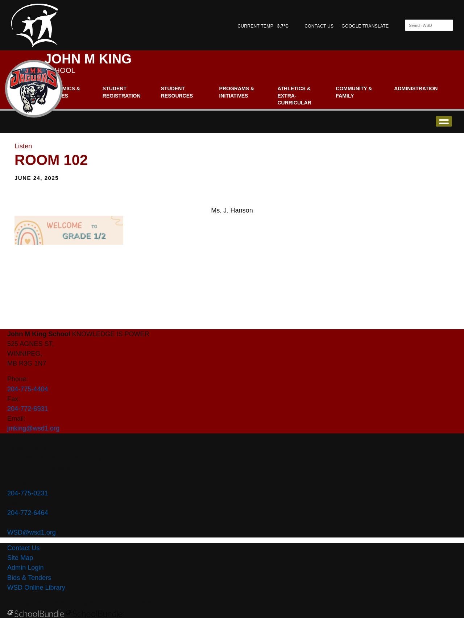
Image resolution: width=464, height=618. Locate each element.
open (444, 121)
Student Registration (122, 92)
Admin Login (25, 567)
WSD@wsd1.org (31, 532)
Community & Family (354, 92)
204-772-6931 (27, 408)
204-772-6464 (27, 512)
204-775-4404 (27, 389)
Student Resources (177, 92)
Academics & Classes (62, 92)
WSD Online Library (36, 587)
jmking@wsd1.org (33, 428)
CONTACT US (319, 26)
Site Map (20, 557)
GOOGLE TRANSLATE (365, 26)
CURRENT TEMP (263, 26)
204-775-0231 (27, 493)
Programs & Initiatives (236, 92)
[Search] (422, 25)
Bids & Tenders (29, 577)
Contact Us (23, 548)
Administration (416, 88)
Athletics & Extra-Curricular (294, 96)
